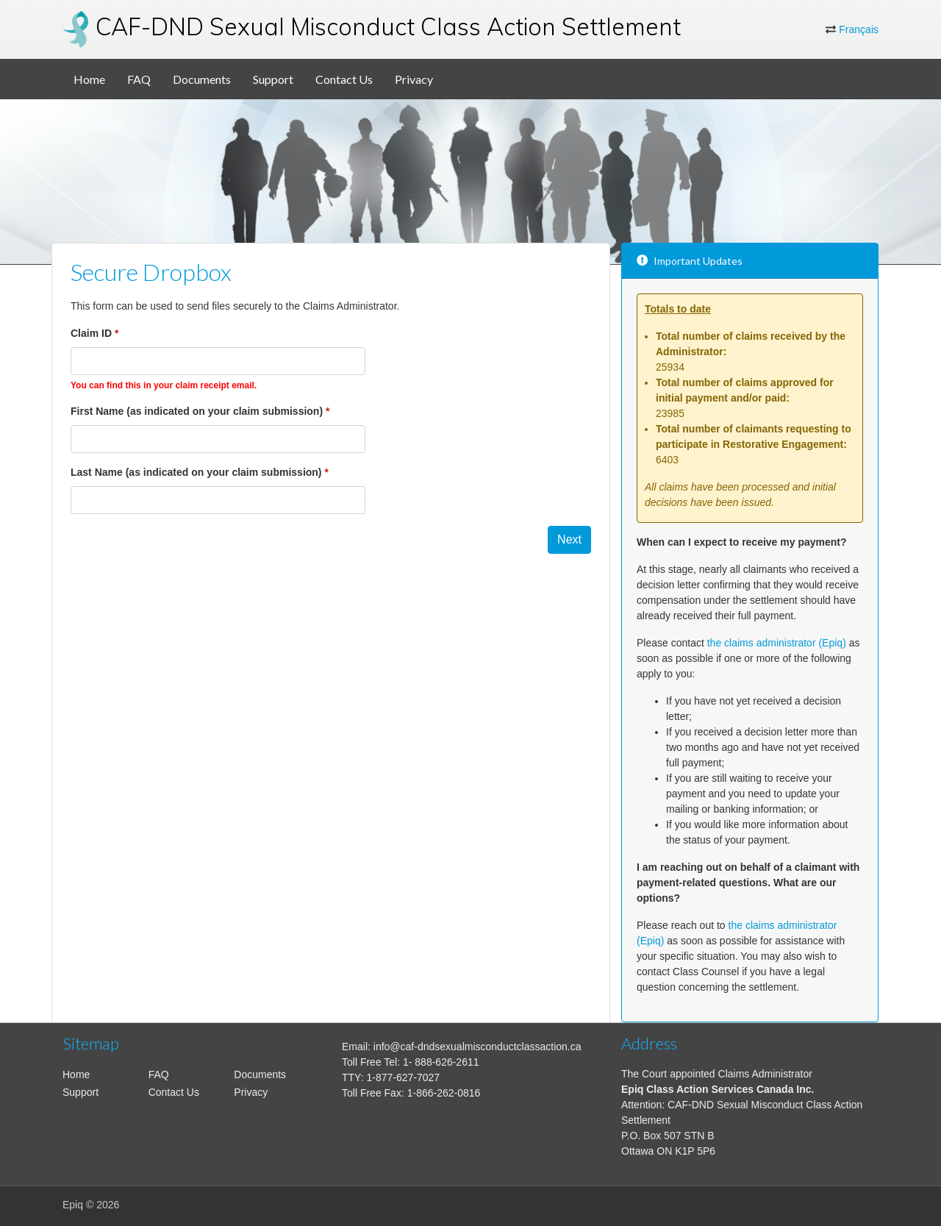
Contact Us (344, 79)
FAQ (139, 79)
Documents (202, 79)
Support (273, 79)
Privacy (414, 79)
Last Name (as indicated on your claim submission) (196, 472)
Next (569, 539)
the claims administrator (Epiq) (776, 643)
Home (89, 79)
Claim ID (91, 333)
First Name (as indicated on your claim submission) (197, 411)
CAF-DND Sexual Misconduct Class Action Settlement (388, 26)
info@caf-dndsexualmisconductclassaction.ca (477, 1046)
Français (859, 29)
